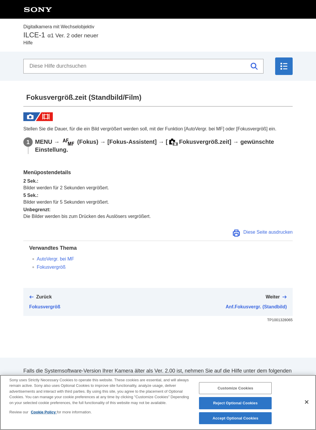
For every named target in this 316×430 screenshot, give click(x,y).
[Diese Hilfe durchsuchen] (143, 66)
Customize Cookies (235, 393)
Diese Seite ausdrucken (268, 232)
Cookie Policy (44, 417)
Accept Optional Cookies (235, 423)
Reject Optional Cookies (235, 408)
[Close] (306, 407)
